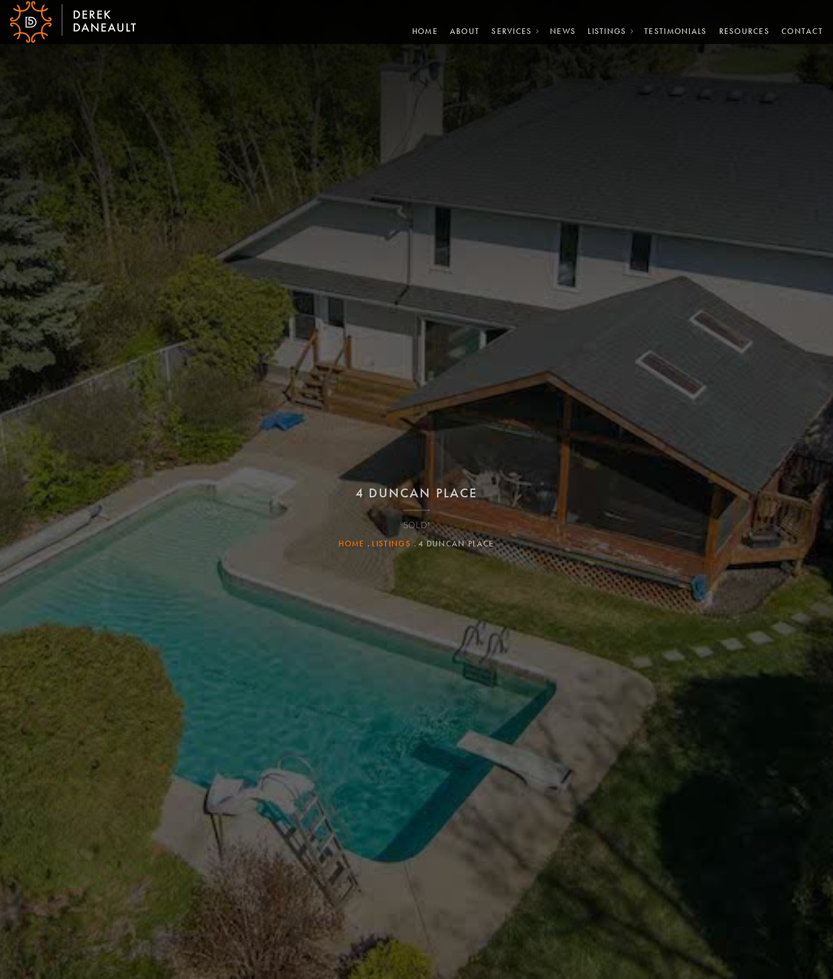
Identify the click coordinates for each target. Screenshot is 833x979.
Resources (739, 29)
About (459, 29)
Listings (602, 29)
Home (420, 29)
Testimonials (670, 29)
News (558, 29)
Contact (797, 29)
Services (506, 29)
